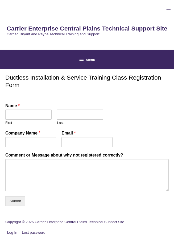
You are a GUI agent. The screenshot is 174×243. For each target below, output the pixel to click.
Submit (15, 201)
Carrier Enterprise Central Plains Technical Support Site (87, 28)
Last (60, 123)
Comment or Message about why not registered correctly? (64, 155)
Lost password (33, 233)
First (8, 123)
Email (68, 133)
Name (12, 105)
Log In (12, 233)
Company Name (22, 133)
